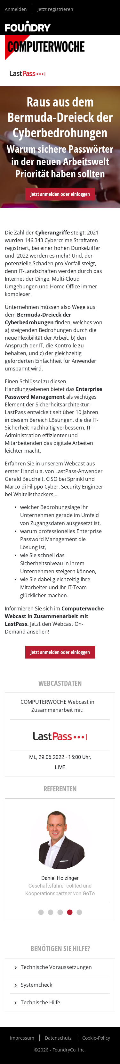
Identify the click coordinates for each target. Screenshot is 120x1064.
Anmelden (16, 9)
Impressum (22, 1038)
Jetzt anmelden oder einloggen (60, 194)
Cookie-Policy (96, 1038)
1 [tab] (41, 912)
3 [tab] (60, 912)
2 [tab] (50, 912)
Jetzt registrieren (55, 9)
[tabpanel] (60, 851)
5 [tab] (79, 912)
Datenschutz (58, 1038)
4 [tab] (70, 912)
